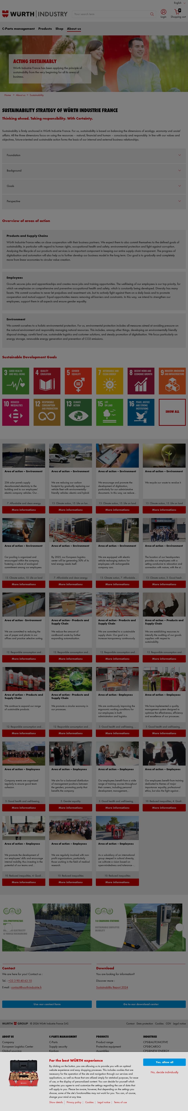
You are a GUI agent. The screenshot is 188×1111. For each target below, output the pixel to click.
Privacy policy (74, 1102)
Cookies (89, 1102)
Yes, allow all (164, 1062)
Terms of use (120, 1102)
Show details (56, 1102)
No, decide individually (164, 1072)
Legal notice (103, 1102)
